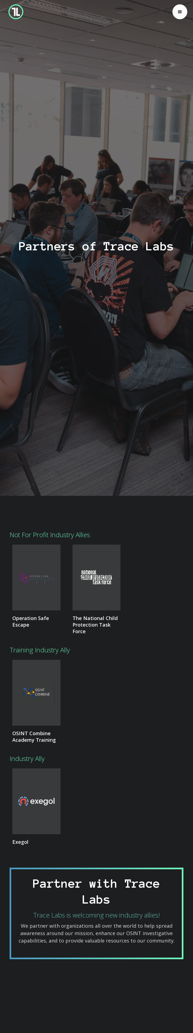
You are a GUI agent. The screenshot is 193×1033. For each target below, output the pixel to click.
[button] (179, 11)
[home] (14, 11)
